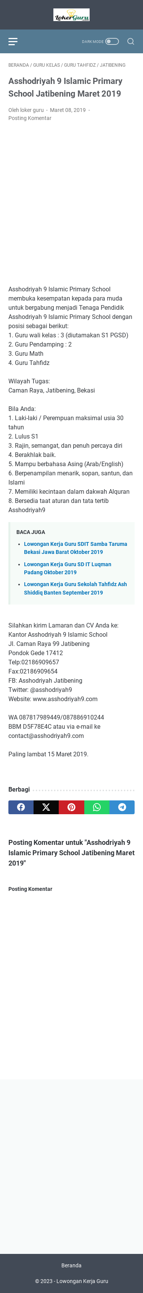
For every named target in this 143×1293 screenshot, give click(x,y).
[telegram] (122, 807)
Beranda (71, 1265)
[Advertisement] (71, 204)
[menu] (17, 41)
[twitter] (46, 807)
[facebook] (21, 807)
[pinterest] (71, 807)
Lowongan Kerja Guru (82, 1281)
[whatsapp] (96, 807)
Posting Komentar (29, 118)
